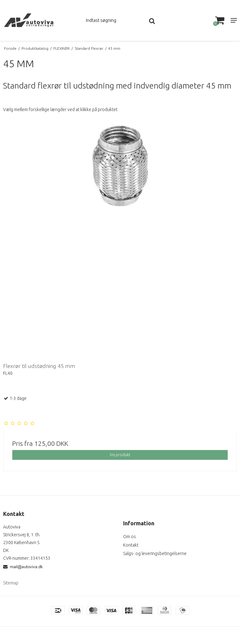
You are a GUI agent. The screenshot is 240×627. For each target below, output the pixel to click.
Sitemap (10, 582)
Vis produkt (120, 455)
